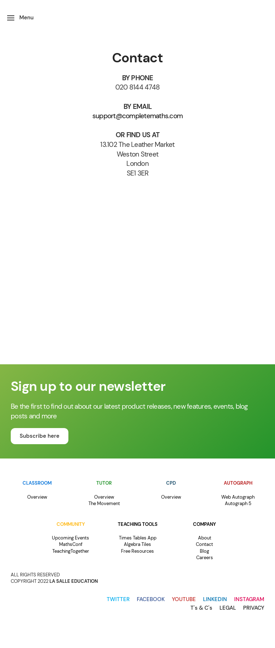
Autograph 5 (238, 503)
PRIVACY (253, 607)
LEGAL (227, 607)
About (204, 538)
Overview (37, 497)
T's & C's (201, 607)
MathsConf (70, 544)
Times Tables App (137, 538)
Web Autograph (238, 497)
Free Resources (137, 551)
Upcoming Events (70, 538)
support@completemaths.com (137, 115)
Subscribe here (39, 436)
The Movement (104, 503)
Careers (204, 558)
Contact (204, 544)
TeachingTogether (70, 551)
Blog (204, 551)
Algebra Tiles (137, 544)
